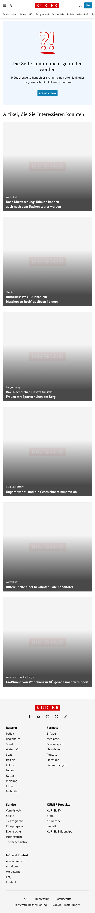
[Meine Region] (11, 5)
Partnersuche (14, 837)
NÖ (31, 14)
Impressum (42, 899)
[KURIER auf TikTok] (66, 717)
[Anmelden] (81, 5)
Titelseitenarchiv (16, 842)
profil (50, 816)
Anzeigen (12, 866)
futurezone (54, 821)
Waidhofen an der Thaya (20, 677)
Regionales (13, 739)
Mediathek (53, 739)
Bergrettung (13, 387)
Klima (9, 786)
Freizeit (51, 826)
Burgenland (42, 14)
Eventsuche (13, 831)
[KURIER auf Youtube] (38, 717)
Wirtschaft (83, 14)
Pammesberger (56, 765)
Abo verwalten (15, 861)
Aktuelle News (47, 93)
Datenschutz (63, 899)
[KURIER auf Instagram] (48, 717)
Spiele (10, 816)
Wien (23, 14)
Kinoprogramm (15, 826)
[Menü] (4, 5)
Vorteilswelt (13, 810)
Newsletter (54, 749)
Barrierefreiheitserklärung (30, 905)
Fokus (10, 765)
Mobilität (12, 791)
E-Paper (52, 733)
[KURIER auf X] (57, 717)
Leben (10, 770)
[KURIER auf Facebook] (29, 717)
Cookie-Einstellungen (67, 905)
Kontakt (11, 882)
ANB (26, 899)
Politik (70, 14)
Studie (9, 292)
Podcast (52, 754)
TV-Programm (14, 821)
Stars (9, 754)
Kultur (10, 775)
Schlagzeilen (10, 14)
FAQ (8, 877)
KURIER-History (15, 486)
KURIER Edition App (60, 831)
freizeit (10, 760)
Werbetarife (13, 871)
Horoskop (53, 760)
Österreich (58, 14)
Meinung (11, 781)
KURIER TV (54, 810)
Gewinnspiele (55, 744)
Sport (9, 744)
